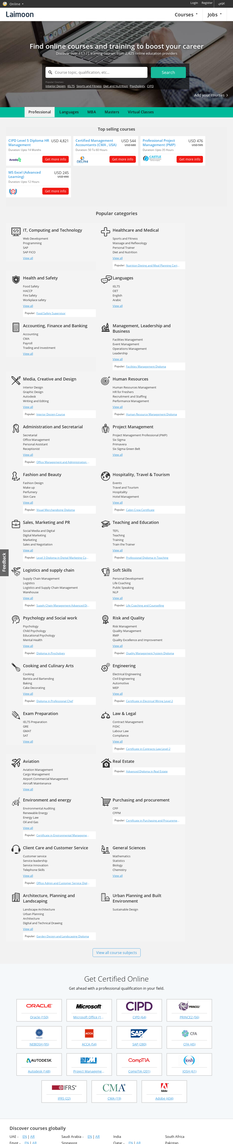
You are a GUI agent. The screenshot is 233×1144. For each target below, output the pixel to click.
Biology (28, 734)
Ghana (118, 1000)
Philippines (173, 974)
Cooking (28, 565)
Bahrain (16, 981)
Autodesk (29, 356)
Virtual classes (126, 1084)
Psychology (137, 86)
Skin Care (103, 418)
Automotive (105, 574)
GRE (173, 569)
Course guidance (128, 1069)
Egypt (14, 968)
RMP (173, 522)
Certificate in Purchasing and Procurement (126, 690)
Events (175, 410)
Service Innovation (183, 683)
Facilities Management (185, 296)
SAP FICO (29, 258)
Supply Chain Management (188, 461)
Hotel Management (183, 423)
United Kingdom (126, 981)
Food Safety (178, 238)
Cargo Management (110, 621)
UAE (13, 961)
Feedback (4, 562)
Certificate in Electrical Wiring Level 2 (123, 596)
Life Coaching (32, 518)
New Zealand (123, 987)
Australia (16, 1000)
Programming (32, 248)
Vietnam (16, 1006)
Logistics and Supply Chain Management (197, 471)
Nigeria (67, 987)
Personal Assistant (182, 362)
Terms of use (218, 1135)
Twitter (62, 1115)
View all (28, 263)
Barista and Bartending (38, 569)
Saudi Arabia (71, 961)
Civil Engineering (108, 569)
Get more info (55, 159)
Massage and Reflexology (114, 243)
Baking (27, 574)
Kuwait (15, 974)
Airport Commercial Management (119, 626)
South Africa (174, 961)
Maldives (172, 1006)
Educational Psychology (113, 522)
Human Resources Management (118, 347)
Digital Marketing (34, 466)
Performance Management (115, 361)
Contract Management (38, 616)
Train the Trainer (108, 475)
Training (102, 471)
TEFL (100, 461)
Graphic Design (33, 352)
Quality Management (184, 518)
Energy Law (31, 677)
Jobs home (56, 1047)
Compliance (31, 630)
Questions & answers (131, 1077)
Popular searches (91, 1047)
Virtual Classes (141, 111)
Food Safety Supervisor (188, 269)
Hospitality (177, 419)
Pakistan (171, 968)
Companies (56, 1054)
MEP (100, 578)
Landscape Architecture (113, 731)
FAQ (12, 1062)
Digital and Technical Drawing (116, 744)
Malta (117, 1006)
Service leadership (182, 678)
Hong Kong (122, 1012)
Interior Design (56, 86)
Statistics (29, 730)
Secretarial (177, 353)
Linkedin (71, 1115)
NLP (26, 527)
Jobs (215, 14)
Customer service (182, 674)
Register (207, 3)
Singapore (69, 968)
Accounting (104, 296)
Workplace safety (182, 252)
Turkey (15, 1012)
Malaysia (172, 981)
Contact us (17, 1077)
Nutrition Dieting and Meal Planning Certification (126, 269)
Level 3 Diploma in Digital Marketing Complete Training (53, 493)
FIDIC (26, 621)
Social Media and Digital (39, 461)
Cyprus (66, 1006)
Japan (65, 1019)
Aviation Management (112, 616)
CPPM (101, 678)
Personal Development (38, 513)
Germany (172, 1012)
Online (118, 1019)
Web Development (35, 244)
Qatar (117, 968)
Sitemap (15, 1070)
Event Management (183, 300)
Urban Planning (107, 735)
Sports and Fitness (88, 86)
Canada (67, 993)
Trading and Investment (113, 309)
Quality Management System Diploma (197, 544)
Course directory (159, 1077)
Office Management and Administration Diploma (200, 384)
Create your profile (92, 1062)
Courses (186, 14)
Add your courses (211, 95)
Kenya (66, 1000)
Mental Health (106, 527)
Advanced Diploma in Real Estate (194, 622)
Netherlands (19, 1019)
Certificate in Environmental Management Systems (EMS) (53, 699)
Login (194, 3)
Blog (12, 1085)
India (117, 961)
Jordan (118, 974)
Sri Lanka (68, 981)
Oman (66, 974)
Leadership (177, 309)
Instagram (81, 1115)
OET (26, 295)
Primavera (30, 413)
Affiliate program (159, 1084)
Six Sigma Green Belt (37, 418)
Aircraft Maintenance (111, 630)
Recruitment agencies (94, 1054)
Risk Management (182, 513)
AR (32, 961)
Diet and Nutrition (115, 86)
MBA (91, 111)
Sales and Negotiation (38, 475)
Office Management (183, 357)
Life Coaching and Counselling (45, 544)
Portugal (16, 993)
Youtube (90, 1115)
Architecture (105, 740)
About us (16, 1055)
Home (14, 1047)
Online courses (158, 1047)
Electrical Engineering (111, 565)
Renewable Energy (35, 673)
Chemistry (30, 739)
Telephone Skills (181, 687)
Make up (103, 409)
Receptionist (178, 366)
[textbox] (96, 72)
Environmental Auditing (39, 668)
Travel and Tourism (183, 414)
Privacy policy (193, 1135)
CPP (99, 674)
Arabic (27, 304)
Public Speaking (33, 522)
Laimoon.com (167, 1135)
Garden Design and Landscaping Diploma (126, 762)
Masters (112, 111)
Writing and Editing (36, 361)
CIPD (150, 86)
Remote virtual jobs (62, 1062)
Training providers (30, 1132)
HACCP (175, 243)
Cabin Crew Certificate (187, 441)
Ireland (170, 1000)
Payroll (101, 305)
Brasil (169, 987)
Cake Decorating (34, 578)
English (28, 299)
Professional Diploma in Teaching (121, 493)
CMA (100, 300)
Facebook (53, 1115)
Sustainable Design (183, 731)
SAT (172, 578)
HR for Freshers (107, 352)
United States (123, 993)
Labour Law (31, 626)
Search (168, 72)
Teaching (103, 466)
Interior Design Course (40, 378)
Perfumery (104, 413)
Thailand (68, 1012)
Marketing (30, 471)
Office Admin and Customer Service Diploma (200, 705)
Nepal (14, 987)
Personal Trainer (108, 248)
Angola (170, 993)
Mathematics (32, 725)
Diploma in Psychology (114, 544)
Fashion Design (107, 404)
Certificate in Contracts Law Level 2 (48, 647)
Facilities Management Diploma (193, 327)
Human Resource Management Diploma (125, 378)
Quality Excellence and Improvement (195, 527)
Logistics (176, 466)
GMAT (174, 574)
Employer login (59, 1069)
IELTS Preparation (182, 565)
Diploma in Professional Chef (44, 596)
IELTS (71, 86)
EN (25, 961)
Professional (39, 111)
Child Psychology (108, 518)
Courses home (127, 1047)
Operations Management (187, 305)
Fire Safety (177, 248)
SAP (25, 253)
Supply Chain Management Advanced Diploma (200, 493)
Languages (69, 111)
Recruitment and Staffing (114, 356)
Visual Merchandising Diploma (119, 435)
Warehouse (178, 475)
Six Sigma (29, 409)
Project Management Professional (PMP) (50, 404)
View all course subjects (116, 777)
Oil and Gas (30, 682)
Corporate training (129, 1062)
